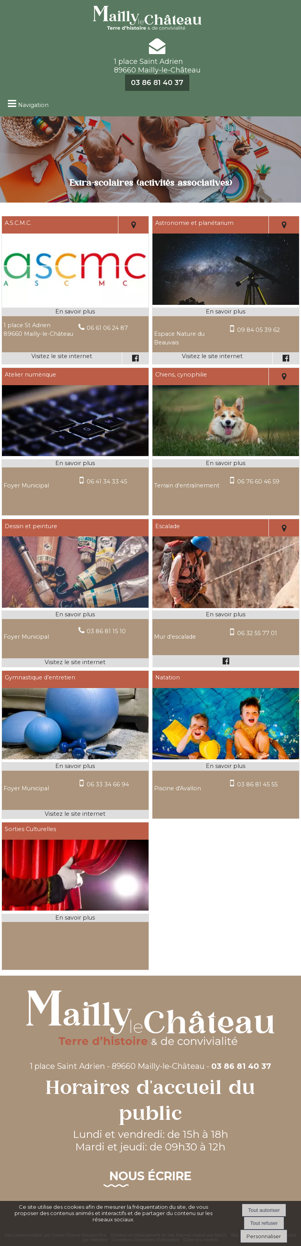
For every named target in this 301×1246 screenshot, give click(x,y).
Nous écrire (150, 1176)
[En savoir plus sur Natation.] (225, 766)
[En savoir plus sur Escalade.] (225, 614)
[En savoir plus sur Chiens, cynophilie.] (225, 463)
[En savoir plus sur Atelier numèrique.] (75, 463)
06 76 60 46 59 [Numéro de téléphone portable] (258, 481)
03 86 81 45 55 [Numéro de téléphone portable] (257, 784)
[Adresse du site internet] (62, 358)
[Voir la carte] (133, 225)
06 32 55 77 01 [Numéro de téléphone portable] (257, 633)
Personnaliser (264, 1236)
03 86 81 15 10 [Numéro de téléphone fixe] (106, 631)
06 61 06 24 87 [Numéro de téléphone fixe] (107, 327)
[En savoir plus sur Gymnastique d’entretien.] (75, 766)
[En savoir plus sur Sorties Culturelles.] (75, 918)
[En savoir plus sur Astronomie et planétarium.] (225, 312)
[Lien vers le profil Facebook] (135, 358)
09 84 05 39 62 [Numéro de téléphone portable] (258, 329)
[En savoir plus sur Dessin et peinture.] (75, 614)
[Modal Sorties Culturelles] (75, 908)
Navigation (33, 105)
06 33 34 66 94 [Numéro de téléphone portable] (108, 784)
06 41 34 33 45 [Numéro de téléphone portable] (107, 481)
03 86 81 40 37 (157, 82)
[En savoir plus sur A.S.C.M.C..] (75, 312)
